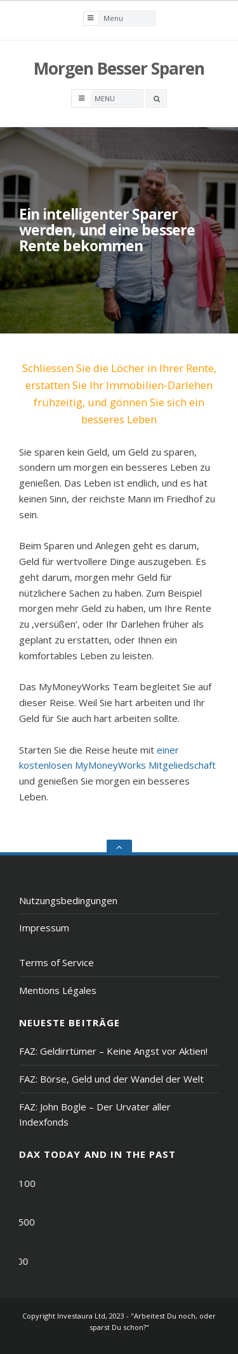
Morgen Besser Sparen (119, 68)
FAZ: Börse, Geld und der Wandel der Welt (111, 1078)
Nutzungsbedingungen (68, 900)
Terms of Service (56, 962)
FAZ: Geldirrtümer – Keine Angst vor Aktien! (113, 1051)
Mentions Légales (57, 990)
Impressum (44, 927)
